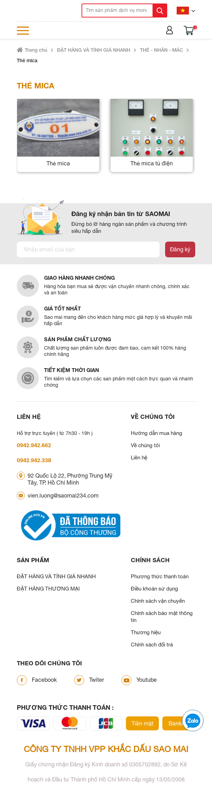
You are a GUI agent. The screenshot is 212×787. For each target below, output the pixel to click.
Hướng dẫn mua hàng (156, 433)
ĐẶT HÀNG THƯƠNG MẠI (48, 589)
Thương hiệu (146, 632)
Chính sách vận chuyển (158, 601)
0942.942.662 (34, 445)
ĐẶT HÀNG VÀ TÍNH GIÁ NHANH (93, 50)
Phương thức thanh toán (160, 576)
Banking (179, 723)
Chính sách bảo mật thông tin (162, 616)
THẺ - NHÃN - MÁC (161, 50)
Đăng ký (180, 249)
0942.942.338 (34, 460)
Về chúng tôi (145, 445)
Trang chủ (36, 50)
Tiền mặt (143, 723)
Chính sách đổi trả (152, 645)
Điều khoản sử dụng (154, 589)
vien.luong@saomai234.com (63, 495)
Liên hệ (139, 457)
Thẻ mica (27, 60)
